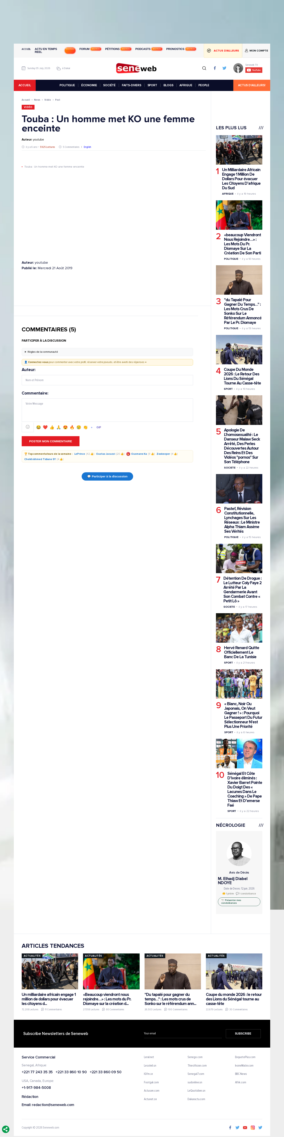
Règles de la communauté (43, 351)
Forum (90, 49)
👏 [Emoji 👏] (85, 427)
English (87, 146)
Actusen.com (151, 1091)
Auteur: (107, 376)
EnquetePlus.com (245, 1057)
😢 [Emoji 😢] (78, 427)
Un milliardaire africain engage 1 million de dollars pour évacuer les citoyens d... (49, 999)
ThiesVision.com (197, 1066)
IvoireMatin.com (244, 1066)
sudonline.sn (195, 1082)
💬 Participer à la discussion (107, 476)
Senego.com (195, 1057)
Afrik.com (240, 1082)
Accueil (26, 49)
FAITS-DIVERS (131, 85)
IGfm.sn (148, 1074)
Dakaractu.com (196, 1099)
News (37, 99)
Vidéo (47, 99)
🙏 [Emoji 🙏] (58, 427)
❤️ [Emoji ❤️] (45, 427)
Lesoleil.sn (150, 1066)
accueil (25, 85)
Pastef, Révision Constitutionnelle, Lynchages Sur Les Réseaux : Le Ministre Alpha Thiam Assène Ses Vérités (242, 520)
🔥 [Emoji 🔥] (72, 427)
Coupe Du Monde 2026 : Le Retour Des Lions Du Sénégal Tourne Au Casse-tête (242, 376)
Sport (228, 388)
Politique (231, 258)
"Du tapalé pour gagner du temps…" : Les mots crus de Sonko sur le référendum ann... (170, 999)
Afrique (228, 193)
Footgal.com (151, 1082)
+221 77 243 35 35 (37, 1072)
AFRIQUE (185, 85)
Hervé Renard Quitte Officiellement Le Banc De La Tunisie (241, 652)
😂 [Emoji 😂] (38, 427)
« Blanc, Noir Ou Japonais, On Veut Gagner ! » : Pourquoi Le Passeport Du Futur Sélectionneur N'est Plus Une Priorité (243, 715)
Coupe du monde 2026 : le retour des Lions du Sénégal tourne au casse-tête (234, 999)
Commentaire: (107, 411)
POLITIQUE (67, 85)
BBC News (241, 1074)
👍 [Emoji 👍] (52, 427)
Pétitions (118, 49)
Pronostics (181, 49)
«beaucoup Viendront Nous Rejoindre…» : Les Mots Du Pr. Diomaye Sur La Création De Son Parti (242, 244)
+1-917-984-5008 (36, 1088)
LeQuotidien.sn (196, 1091)
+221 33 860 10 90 (71, 1072)
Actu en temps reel (55, 50)
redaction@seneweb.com (53, 1105)
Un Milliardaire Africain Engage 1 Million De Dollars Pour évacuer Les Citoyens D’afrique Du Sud (241, 179)
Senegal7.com (196, 1074)
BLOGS (168, 85)
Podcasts (148, 49)
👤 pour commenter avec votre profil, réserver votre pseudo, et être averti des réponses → (85, 362)
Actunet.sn (150, 1099)
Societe (229, 467)
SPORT (152, 85)
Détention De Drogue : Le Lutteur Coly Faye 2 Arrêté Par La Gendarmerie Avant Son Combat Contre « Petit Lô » (242, 589)
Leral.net (149, 1057)
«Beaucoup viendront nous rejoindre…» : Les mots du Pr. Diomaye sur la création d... (107, 999)
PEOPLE (203, 85)
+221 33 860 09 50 (105, 1072)
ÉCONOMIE (89, 85)
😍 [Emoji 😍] (65, 427)
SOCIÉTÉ (109, 85)
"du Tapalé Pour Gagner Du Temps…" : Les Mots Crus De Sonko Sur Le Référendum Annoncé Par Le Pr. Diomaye (243, 311)
